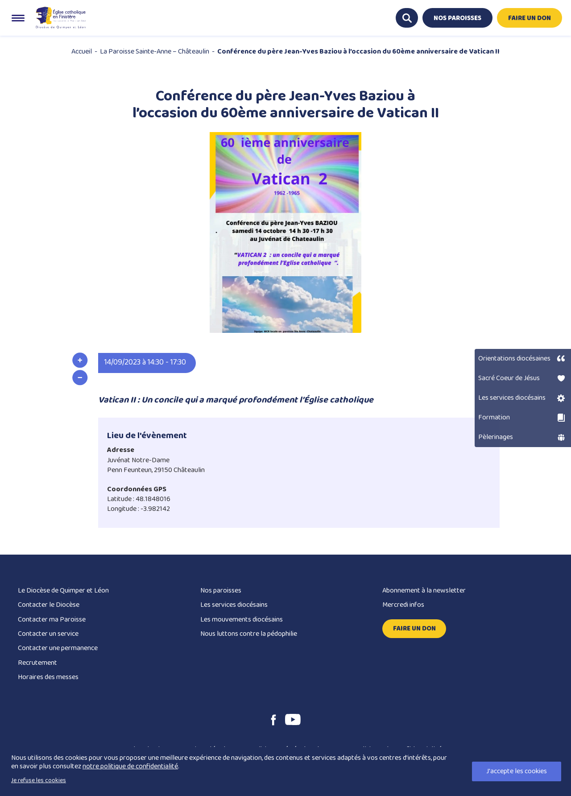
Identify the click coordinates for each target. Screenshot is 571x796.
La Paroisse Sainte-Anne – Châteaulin (154, 51)
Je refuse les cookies (38, 780)
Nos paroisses (220, 590)
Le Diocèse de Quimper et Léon (63, 590)
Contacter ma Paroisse (52, 619)
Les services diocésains (234, 604)
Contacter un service (48, 633)
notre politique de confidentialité (130, 766)
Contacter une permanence (58, 648)
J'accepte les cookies (516, 771)
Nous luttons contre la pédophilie (248, 633)
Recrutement (37, 662)
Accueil (81, 51)
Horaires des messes (48, 677)
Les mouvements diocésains (241, 619)
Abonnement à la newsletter (424, 590)
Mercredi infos (403, 604)
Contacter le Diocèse (48, 604)
